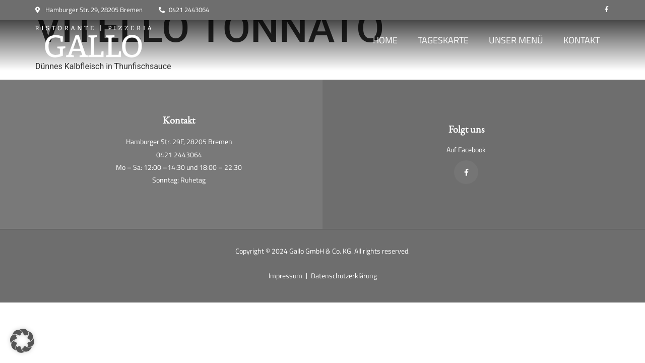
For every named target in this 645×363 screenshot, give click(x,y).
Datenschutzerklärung (344, 275)
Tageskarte (443, 40)
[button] (22, 341)
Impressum (285, 275)
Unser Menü (516, 40)
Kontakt (581, 40)
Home (385, 40)
